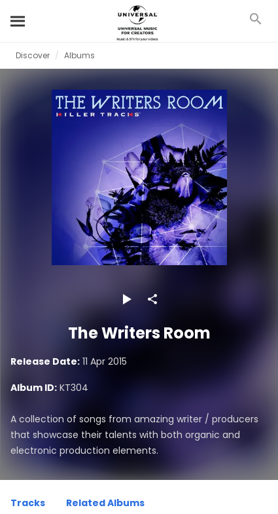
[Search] (18, 21)
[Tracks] (27, 505)
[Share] (152, 299)
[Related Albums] (105, 505)
